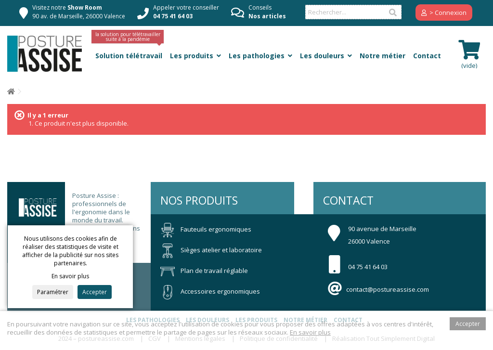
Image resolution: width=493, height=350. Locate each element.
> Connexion (444, 12)
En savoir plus (310, 332)
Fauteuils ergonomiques (205, 229)
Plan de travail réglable (204, 270)
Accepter (94, 292)
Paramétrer (52, 292)
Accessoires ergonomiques (210, 291)
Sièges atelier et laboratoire (211, 250)
